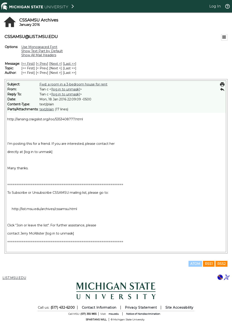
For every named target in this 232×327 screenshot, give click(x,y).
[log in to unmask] (65, 89)
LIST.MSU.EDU (14, 278)
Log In (215, 6)
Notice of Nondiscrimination (143, 313)
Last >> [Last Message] (69, 64)
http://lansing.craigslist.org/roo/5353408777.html (45, 119)
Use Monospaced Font (39, 47)
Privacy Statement (141, 307)
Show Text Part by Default (42, 51)
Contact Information (99, 307)
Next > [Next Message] (55, 64)
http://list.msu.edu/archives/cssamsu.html (44, 209)
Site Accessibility (179, 307)
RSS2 (221, 264)
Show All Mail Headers (38, 55)
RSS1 (209, 264)
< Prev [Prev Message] (42, 64)
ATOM (195, 264)
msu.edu (114, 313)
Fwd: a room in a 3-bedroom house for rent (73, 84)
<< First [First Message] (28, 64)
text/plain (46, 109)
